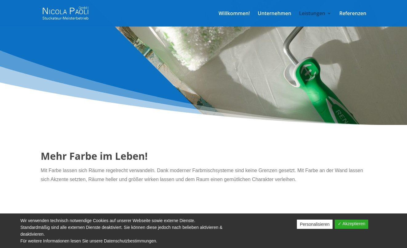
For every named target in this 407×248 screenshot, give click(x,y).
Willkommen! (234, 14)
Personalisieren (315, 224)
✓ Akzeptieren (351, 223)
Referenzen (352, 14)
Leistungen (312, 14)
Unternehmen (274, 14)
